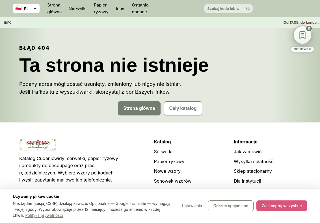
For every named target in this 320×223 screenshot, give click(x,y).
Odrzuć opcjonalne (230, 206)
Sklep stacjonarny (253, 171)
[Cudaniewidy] (176, 8)
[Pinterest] (291, 8)
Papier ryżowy (101, 8)
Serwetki (78, 8)
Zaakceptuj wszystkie (282, 206)
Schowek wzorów (172, 181)
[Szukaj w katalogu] (223, 8)
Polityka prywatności (44, 215)
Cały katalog (183, 108)
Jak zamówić (248, 151)
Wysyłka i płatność (254, 161)
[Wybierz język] (26, 8)
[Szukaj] (248, 8)
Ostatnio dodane (140, 8)
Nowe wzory (167, 171)
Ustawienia (192, 206)
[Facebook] (304, 8)
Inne (120, 8)
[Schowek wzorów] (302, 38)
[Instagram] (278, 8)
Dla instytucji (247, 181)
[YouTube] (265, 8)
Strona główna (54, 8)
